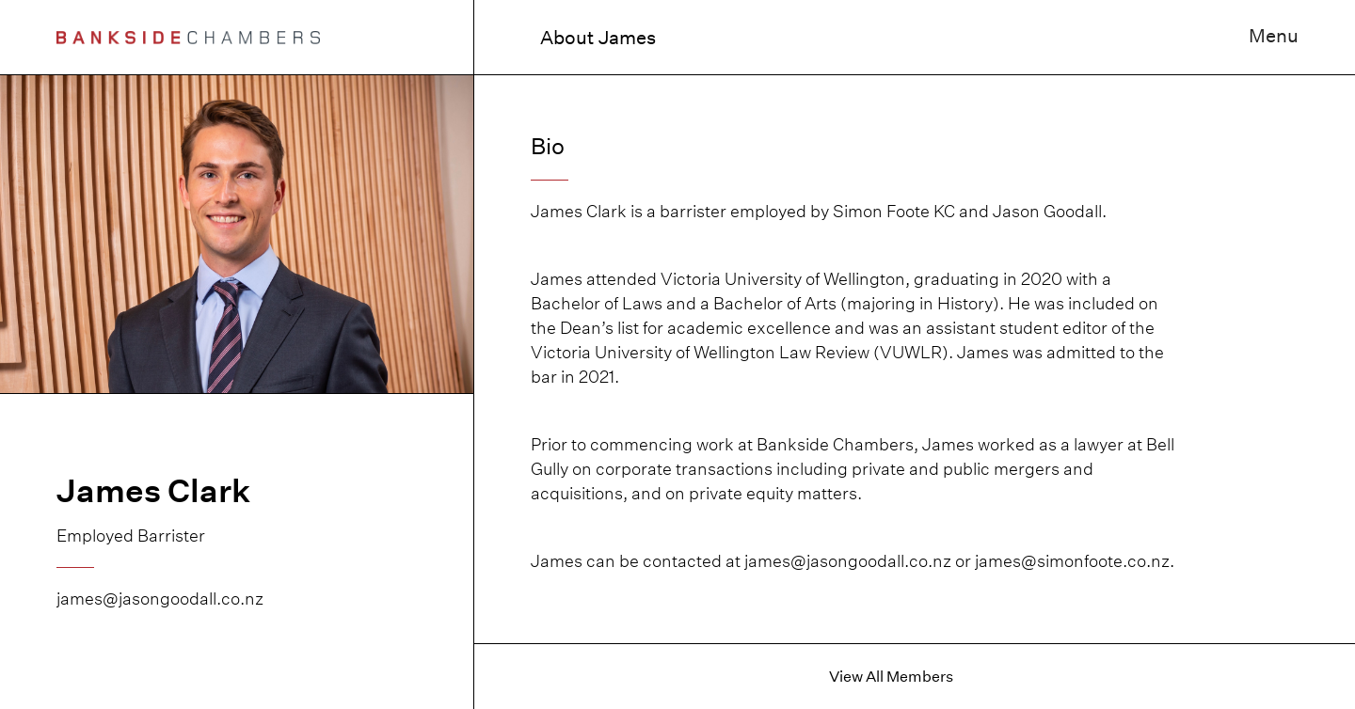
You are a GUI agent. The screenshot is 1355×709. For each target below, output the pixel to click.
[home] (188, 37)
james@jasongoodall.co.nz (159, 598)
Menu (1274, 35)
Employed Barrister (130, 535)
